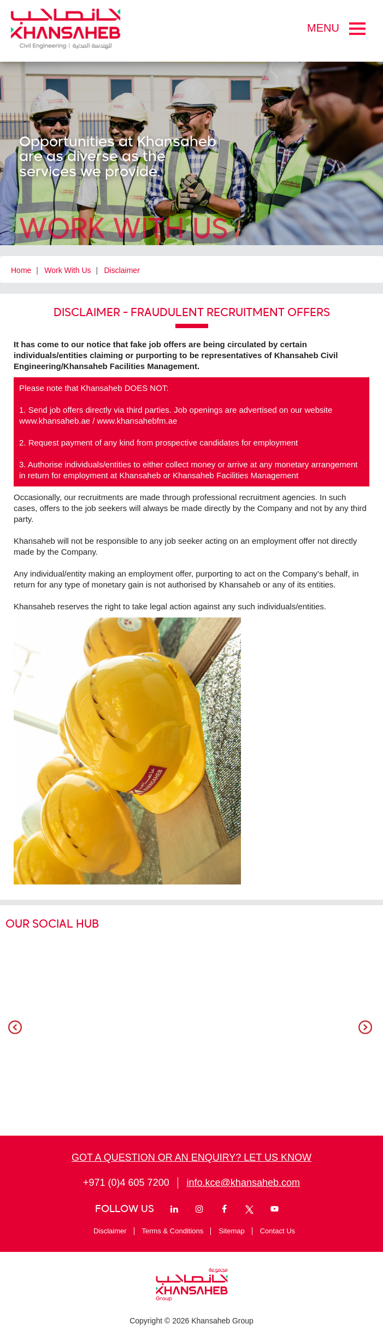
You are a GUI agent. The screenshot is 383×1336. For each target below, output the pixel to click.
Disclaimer (121, 270)
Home (21, 270)
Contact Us (277, 1231)
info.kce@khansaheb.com (243, 1182)
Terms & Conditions (173, 1231)
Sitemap (232, 1231)
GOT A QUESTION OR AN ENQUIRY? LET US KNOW (191, 1157)
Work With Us (67, 270)
